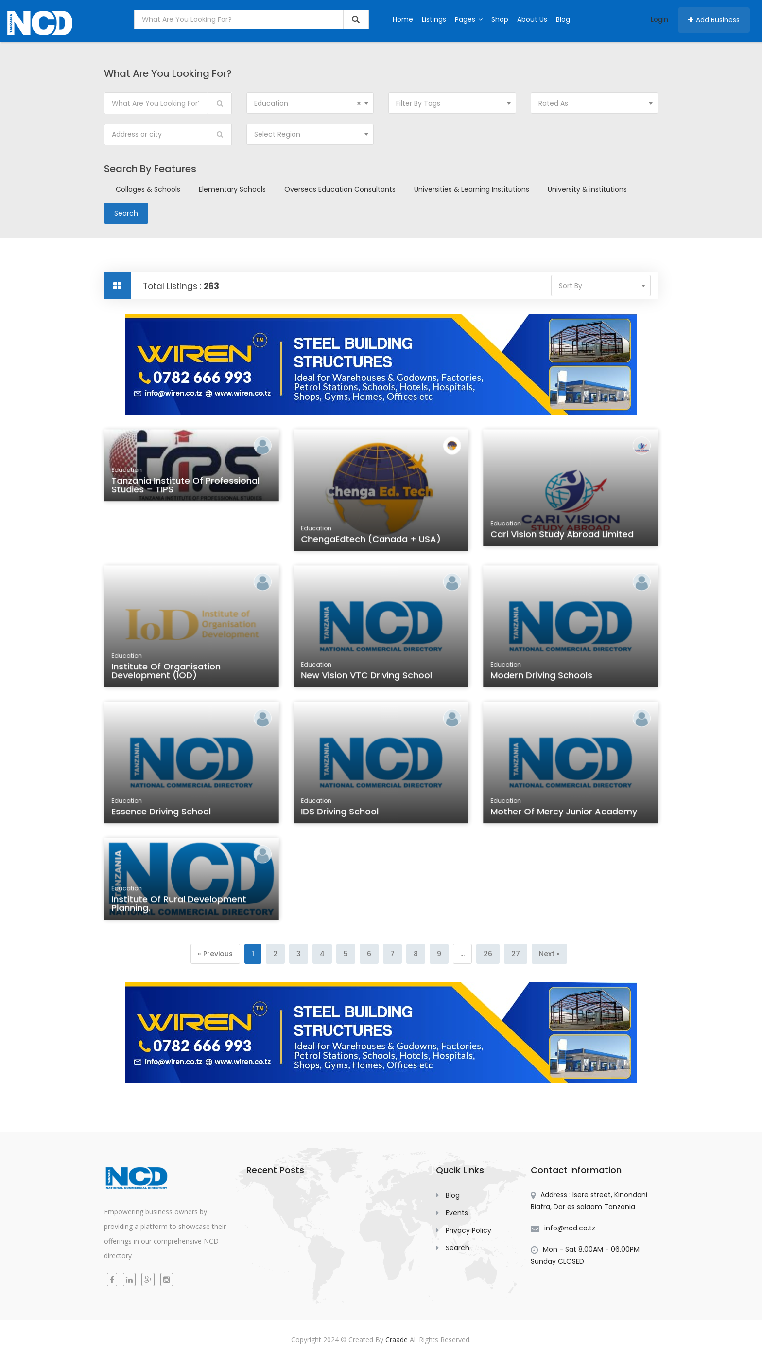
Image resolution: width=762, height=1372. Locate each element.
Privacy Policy (468, 1230)
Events (457, 1213)
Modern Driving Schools (542, 676)
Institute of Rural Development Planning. (179, 905)
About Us (532, 19)
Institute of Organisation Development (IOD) (167, 672)
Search (457, 1248)
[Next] (549, 954)
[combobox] (310, 103)
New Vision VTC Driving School (367, 676)
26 (488, 953)
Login (659, 19)
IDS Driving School (341, 812)
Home (403, 19)
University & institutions (587, 189)
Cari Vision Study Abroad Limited (562, 536)
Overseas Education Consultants (340, 189)
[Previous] (215, 954)
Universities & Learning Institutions (471, 189)
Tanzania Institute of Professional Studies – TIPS (186, 487)
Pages (469, 19)
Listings (434, 19)
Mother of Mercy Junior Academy (564, 812)
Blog (563, 19)
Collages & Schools (148, 189)
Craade (396, 1339)
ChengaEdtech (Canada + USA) (371, 540)
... (462, 953)
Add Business (714, 20)
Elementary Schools (232, 189)
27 (515, 953)
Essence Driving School (162, 812)
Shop (499, 19)
